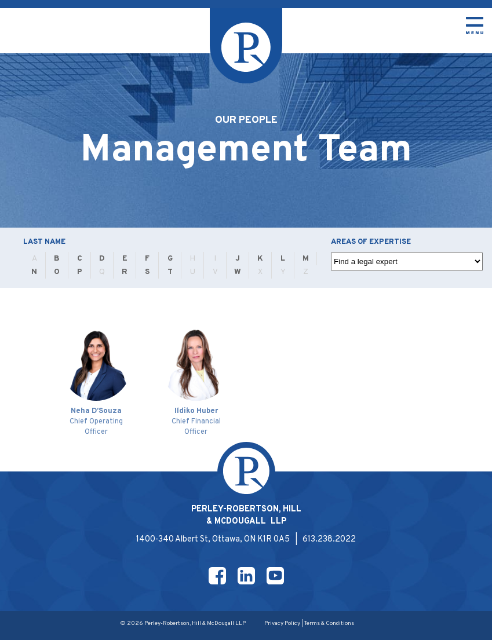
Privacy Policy (282, 623)
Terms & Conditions (329, 623)
